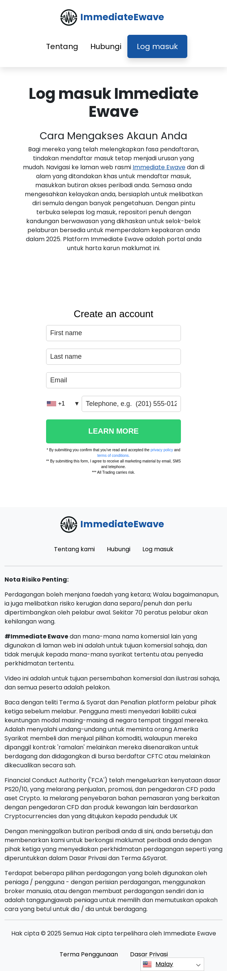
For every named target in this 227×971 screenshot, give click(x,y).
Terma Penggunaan (89, 954)
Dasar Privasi (149, 954)
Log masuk (157, 46)
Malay (158, 964)
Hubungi (105, 46)
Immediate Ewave (159, 167)
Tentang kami (74, 549)
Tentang (62, 46)
